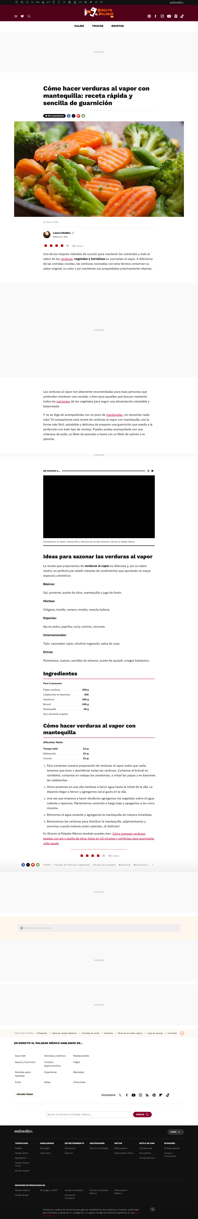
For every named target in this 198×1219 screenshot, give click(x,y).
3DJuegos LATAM (48, 1190)
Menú (16, 16)
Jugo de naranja (155, 1033)
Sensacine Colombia (70, 1196)
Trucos (97, 25)
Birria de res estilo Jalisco (130, 1033)
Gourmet (20, 1055)
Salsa (47, 1082)
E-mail (83, 116)
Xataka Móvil (21, 1153)
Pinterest (149, 16)
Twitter (73, 116)
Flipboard (78, 116)
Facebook (155, 16)
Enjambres (50, 1072)
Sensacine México (74, 1190)
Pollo (18, 1082)
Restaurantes (81, 1055)
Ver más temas (25, 1094)
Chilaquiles (42, 1033)
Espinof (69, 1153)
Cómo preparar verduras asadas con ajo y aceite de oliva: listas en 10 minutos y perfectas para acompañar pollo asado (98, 838)
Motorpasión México (120, 1191)
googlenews (175, 16)
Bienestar (78, 1072)
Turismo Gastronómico (52, 1064)
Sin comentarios (56, 116)
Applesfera (20, 1158)
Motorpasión (120, 1148)
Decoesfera (145, 1153)
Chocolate (79, 1082)
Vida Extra (45, 1153)
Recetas (117, 25)
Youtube (169, 16)
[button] (63, 233)
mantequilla (114, 415)
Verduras (126, 865)
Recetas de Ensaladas (104, 865)
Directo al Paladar (99, 1148)
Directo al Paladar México (99, 1191)
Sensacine (70, 1148)
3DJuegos (45, 1148)
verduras (67, 259)
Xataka (18, 1148)
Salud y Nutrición (25, 1062)
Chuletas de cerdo (91, 1033)
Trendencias (145, 1148)
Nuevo (22, 16)
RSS (147, 1094)
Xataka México (22, 1190)
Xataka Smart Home (22, 1164)
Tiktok (182, 16)
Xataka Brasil (22, 1195)
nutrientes (63, 401)
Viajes (79, 25)
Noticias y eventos (55, 1055)
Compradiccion (147, 1158)
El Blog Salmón (172, 1148)
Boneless (109, 1033)
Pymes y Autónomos (170, 1154)
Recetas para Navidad (22, 1074)
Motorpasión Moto (123, 1153)
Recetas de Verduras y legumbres (72, 865)
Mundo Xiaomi (22, 1170)
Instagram (162, 16)
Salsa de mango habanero (64, 1033)
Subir (173, 1132)
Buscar (29, 16)
